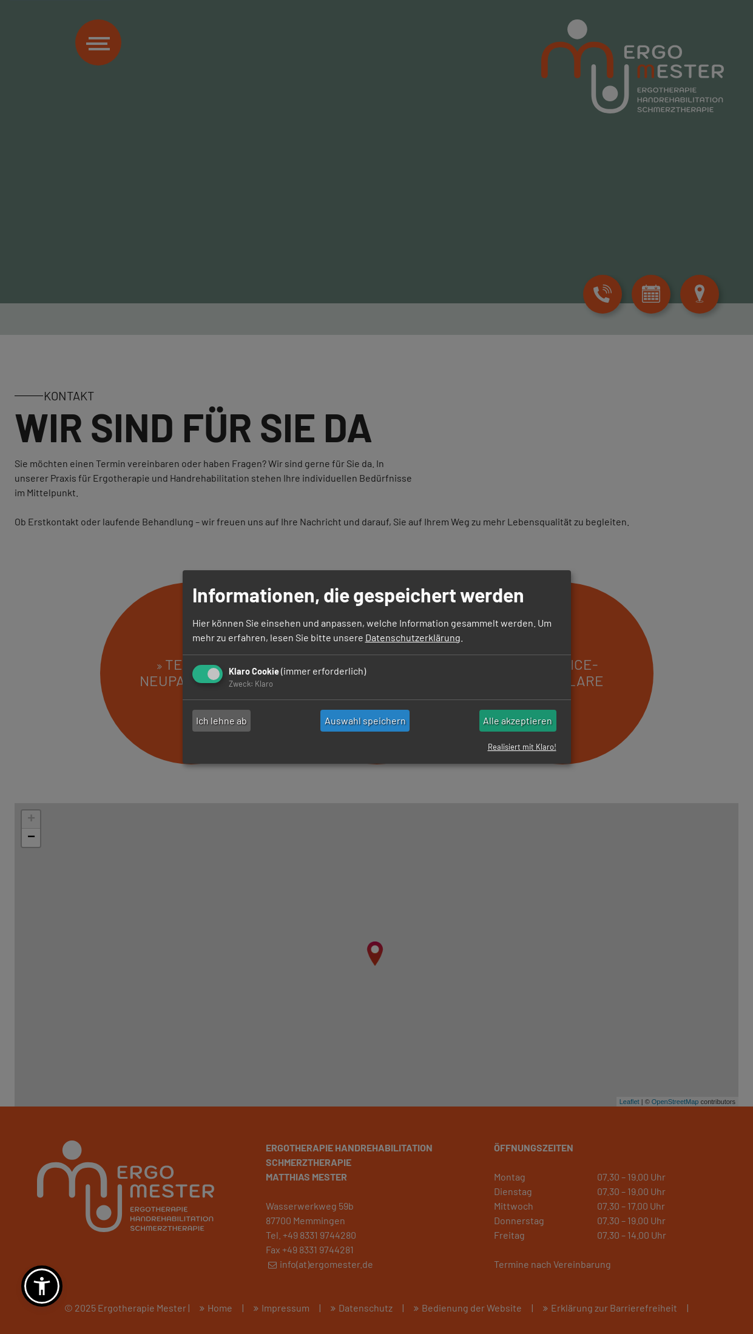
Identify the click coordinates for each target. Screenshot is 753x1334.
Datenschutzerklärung (413, 637)
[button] (41, 1286)
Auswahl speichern (365, 720)
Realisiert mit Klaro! (522, 747)
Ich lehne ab (221, 720)
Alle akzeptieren (517, 720)
